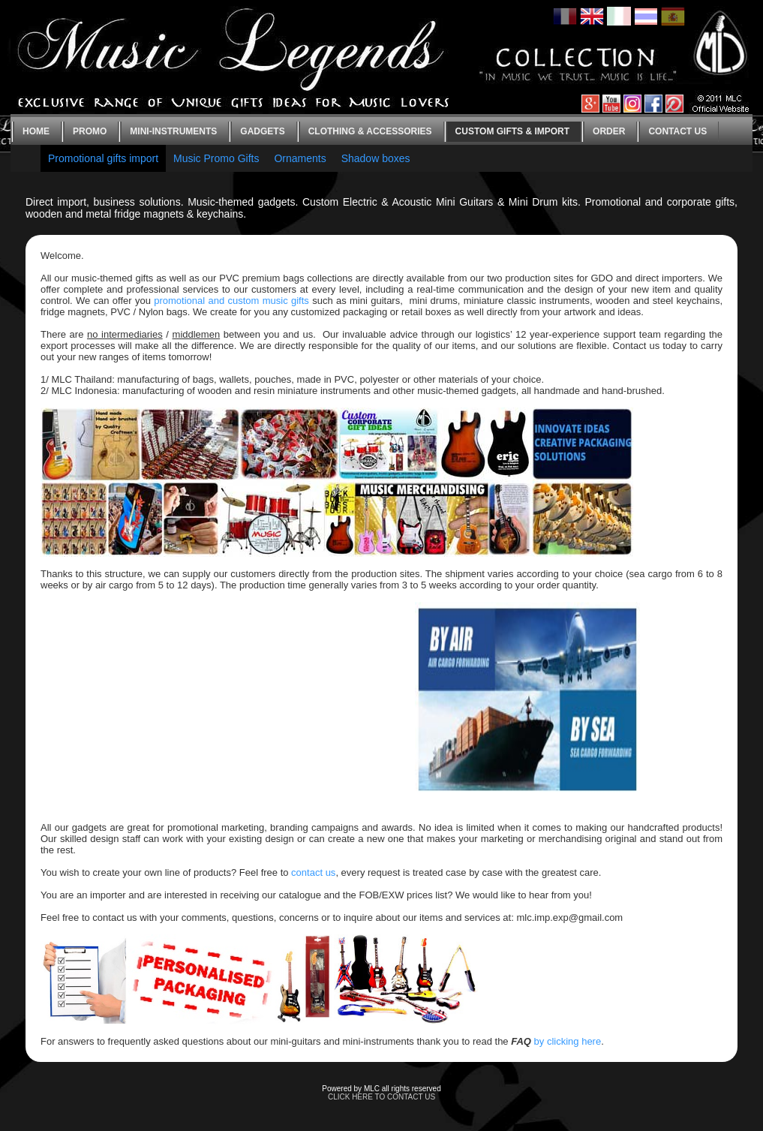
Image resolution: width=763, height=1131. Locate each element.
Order (609, 131)
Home (36, 131)
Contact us (677, 131)
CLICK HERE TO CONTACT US (381, 1097)
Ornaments (300, 158)
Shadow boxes (375, 158)
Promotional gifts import (103, 158)
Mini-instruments (173, 131)
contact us (313, 872)
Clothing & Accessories (370, 131)
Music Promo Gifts (216, 158)
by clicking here (568, 1041)
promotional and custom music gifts (231, 300)
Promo (90, 131)
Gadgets (262, 131)
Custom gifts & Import (512, 131)
